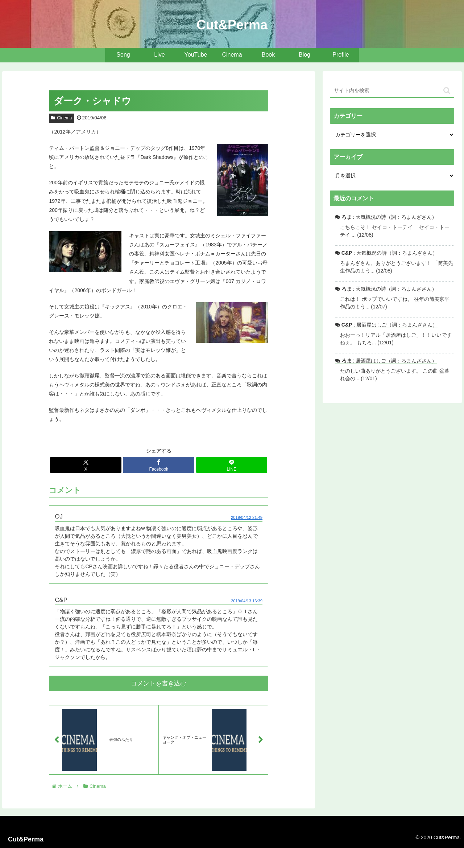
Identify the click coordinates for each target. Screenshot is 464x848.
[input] (392, 90)
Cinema (61, 117)
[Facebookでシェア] (158, 465)
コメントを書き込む (158, 683)
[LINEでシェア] (232, 465)
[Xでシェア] (85, 465)
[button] (446, 90)
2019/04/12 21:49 (246, 517)
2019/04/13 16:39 (246, 601)
